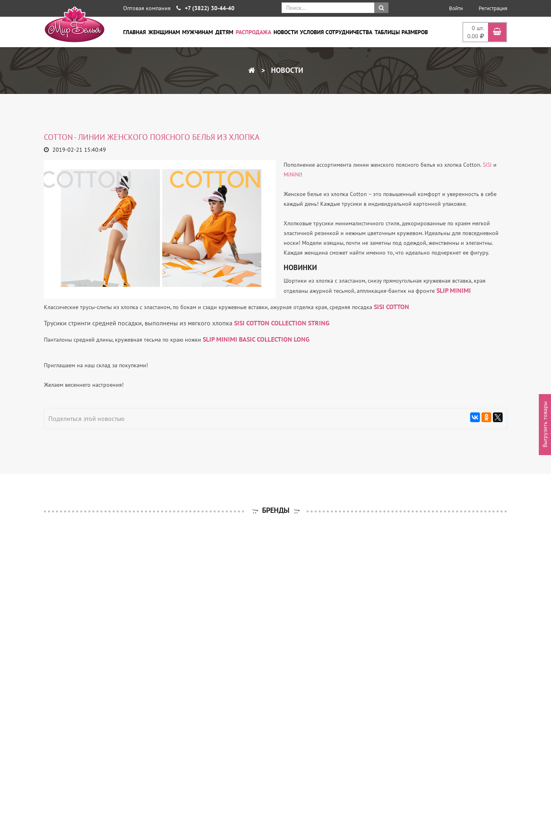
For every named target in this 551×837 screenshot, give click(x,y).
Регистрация (493, 8)
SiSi (487, 164)
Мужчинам (197, 32)
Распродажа (253, 32)
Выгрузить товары (545, 425)
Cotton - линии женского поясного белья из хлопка (152, 137)
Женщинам (164, 32)
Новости (285, 32)
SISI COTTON (391, 307)
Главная (134, 32)
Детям (224, 32)
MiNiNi (292, 174)
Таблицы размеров (401, 32)
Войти (456, 8)
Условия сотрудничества (336, 32)
